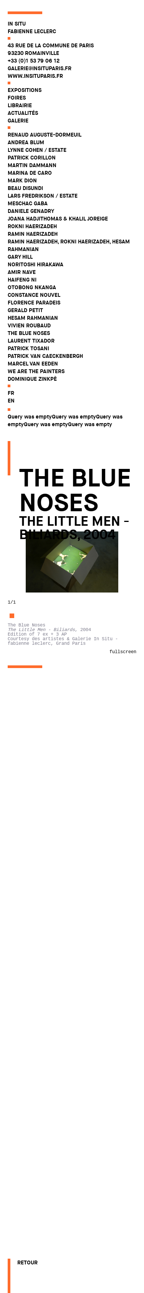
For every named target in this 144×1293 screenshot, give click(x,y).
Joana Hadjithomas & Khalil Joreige (58, 218)
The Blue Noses (29, 333)
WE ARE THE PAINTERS (36, 371)
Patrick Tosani (28, 348)
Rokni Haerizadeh (32, 226)
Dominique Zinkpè (32, 378)
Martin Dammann (32, 165)
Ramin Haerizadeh (33, 233)
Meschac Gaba (28, 203)
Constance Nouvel (34, 294)
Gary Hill (20, 256)
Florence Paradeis (34, 302)
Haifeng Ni (22, 279)
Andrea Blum (26, 142)
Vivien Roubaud (29, 325)
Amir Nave (22, 272)
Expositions (24, 90)
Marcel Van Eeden (33, 363)
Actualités (23, 112)
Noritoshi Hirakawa (35, 264)
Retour (27, 1262)
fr (11, 393)
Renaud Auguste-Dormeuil (44, 134)
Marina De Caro (30, 172)
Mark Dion (22, 180)
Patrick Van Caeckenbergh (45, 356)
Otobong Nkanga (32, 287)
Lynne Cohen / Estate (37, 150)
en (11, 400)
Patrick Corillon (32, 157)
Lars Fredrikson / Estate (43, 195)
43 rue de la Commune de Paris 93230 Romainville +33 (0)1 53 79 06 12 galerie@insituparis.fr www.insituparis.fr (51, 60)
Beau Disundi (25, 188)
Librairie (20, 105)
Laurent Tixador (31, 340)
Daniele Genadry (31, 211)
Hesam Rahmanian (33, 317)
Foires (17, 97)
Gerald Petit (25, 310)
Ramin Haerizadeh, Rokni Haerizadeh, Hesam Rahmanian (69, 245)
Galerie (18, 120)
